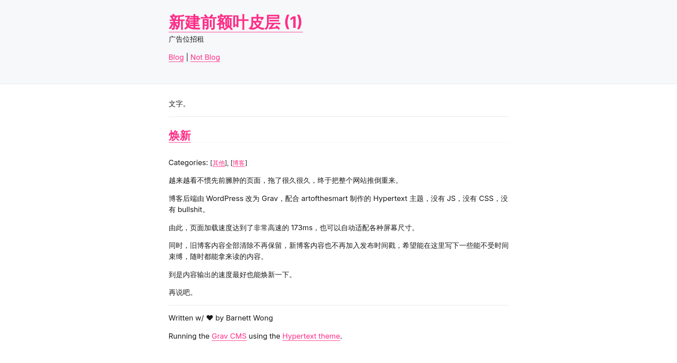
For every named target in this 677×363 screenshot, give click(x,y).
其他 (219, 162)
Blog (176, 57)
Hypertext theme (311, 336)
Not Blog (205, 57)
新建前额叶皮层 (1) (236, 22)
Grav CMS (229, 336)
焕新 (180, 135)
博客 (238, 162)
